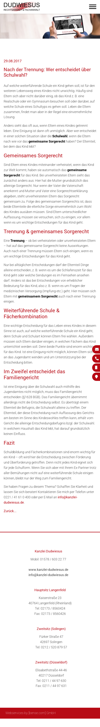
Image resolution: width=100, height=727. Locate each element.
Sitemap (25, 723)
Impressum (52, 723)
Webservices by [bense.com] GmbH (30, 713)
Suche (37, 723)
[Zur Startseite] (22, 10)
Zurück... (10, 511)
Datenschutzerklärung (79, 723)
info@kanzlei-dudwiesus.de (48, 575)
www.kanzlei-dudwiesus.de (48, 570)
